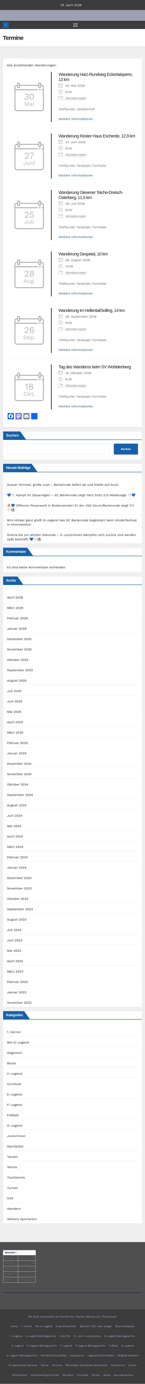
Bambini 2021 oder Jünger (96, 1326)
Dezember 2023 (19, 878)
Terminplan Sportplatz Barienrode (86, 1365)
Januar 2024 (16, 867)
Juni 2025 (14, 701)
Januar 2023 (16, 992)
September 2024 (20, 795)
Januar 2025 (16, 753)
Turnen (12, 1188)
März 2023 (15, 971)
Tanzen (12, 1157)
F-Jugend (14, 1105)
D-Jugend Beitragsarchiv (119, 1336)
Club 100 (65, 1336)
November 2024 (19, 774)
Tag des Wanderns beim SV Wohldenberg (95, 366)
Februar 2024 (17, 857)
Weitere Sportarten (22, 1219)
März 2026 (15, 608)
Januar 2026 (16, 628)
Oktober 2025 (17, 660)
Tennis (12, 1167)
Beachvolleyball (124, 1326)
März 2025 (15, 732)
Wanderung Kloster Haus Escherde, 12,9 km (97, 135)
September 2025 (20, 670)
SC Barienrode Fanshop (22, 1365)
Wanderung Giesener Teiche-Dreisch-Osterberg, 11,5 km (91, 195)
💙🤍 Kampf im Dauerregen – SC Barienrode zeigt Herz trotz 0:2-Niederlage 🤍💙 (71, 495)
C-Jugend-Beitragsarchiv (40, 1336)
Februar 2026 (17, 618)
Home (14, 1326)
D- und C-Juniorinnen (87, 1336)
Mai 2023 (14, 951)
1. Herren (14, 1032)
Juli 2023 (14, 930)
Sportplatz (15, 1146)
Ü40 (10, 1198)
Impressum (77, 1355)
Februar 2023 (17, 982)
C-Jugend (14, 1073)
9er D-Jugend (43, 1326)
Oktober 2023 (17, 899)
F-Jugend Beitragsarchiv (90, 1345)
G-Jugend (14, 1125)
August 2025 (16, 680)
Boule (11, 1063)
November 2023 (19, 888)
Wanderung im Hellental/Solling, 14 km (92, 310)
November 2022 (19, 1002)
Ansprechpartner (66, 1326)
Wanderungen (75, 98)
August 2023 (16, 919)
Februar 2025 (17, 743)
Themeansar (109, 1316)
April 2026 (15, 597)
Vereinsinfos (19, 1375)
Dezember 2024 (19, 764)
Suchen (12, 435)
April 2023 (15, 961)
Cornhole (14, 1084)
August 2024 (16, 805)
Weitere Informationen (76, 119)
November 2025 (19, 649)
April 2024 (15, 836)
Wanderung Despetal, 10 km (83, 254)
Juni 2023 (14, 940)
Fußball (13, 1115)
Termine (57, 1365)
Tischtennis (16, 1177)
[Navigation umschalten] (75, 25)
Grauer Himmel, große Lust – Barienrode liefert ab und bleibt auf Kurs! (62, 485)
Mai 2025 (14, 712)
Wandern (14, 1209)
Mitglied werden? (128, 1355)
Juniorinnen (16, 1136)
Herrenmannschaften (54, 1355)
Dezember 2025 (19, 639)
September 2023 (20, 909)
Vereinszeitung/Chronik (44, 1375)
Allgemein (15, 1053)
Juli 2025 (14, 691)
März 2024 (15, 847)
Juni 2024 (14, 815)
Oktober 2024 (17, 784)
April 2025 (15, 722)
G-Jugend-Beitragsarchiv (21, 1355)
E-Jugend (14, 1094)
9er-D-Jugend (18, 1042)
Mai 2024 (14, 826)
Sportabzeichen (123, 1375)
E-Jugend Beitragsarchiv (42, 1345)
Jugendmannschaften (100, 1355)
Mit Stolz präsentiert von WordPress (51, 1316)
